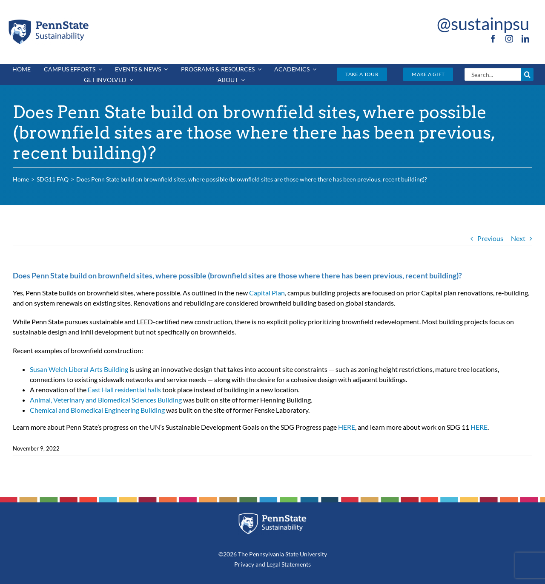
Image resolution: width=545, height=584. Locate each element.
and (260, 564)
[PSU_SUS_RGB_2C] (48, 21)
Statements (295, 564)
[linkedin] (525, 39)
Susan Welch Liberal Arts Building (79, 369)
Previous (490, 238)
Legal (273, 564)
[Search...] (493, 74)
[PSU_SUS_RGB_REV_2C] (272, 516)
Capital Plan (267, 293)
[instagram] (509, 39)
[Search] (527, 74)
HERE (346, 427)
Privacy (244, 564)
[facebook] (493, 39)
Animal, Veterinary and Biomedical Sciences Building (106, 400)
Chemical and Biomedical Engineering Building (97, 410)
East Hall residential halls (124, 390)
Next (518, 238)
